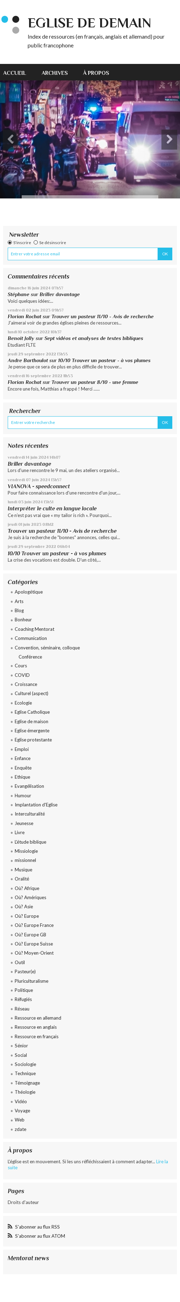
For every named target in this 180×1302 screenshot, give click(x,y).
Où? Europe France (34, 925)
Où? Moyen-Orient (34, 953)
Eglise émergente (32, 730)
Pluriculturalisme (31, 981)
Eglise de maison (31, 721)
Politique (24, 990)
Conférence (30, 657)
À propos (96, 73)
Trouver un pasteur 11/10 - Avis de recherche (102, 316)
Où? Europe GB (30, 934)
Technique (25, 1073)
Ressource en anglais (36, 1027)
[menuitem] (18, 72)
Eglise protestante (33, 739)
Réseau (22, 1009)
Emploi (22, 749)
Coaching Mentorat (34, 629)
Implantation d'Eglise (36, 804)
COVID (22, 675)
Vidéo (21, 1101)
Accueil (14, 73)
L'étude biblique (30, 842)
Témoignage (27, 1083)
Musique (23, 869)
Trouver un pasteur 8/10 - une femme (94, 382)
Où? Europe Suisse (34, 944)
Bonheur (23, 619)
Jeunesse (24, 823)
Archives (55, 73)
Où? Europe (27, 916)
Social (21, 1055)
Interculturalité (30, 814)
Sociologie (25, 1064)
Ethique (22, 777)
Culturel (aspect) (31, 693)
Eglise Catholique (32, 712)
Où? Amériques (30, 897)
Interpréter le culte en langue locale (52, 508)
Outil (20, 962)
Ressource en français (36, 1036)
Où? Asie (24, 906)
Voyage (22, 1110)
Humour (23, 795)
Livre (20, 832)
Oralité (22, 879)
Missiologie (26, 851)
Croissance (26, 684)
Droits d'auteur (23, 1202)
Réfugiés (23, 999)
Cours (21, 665)
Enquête (23, 768)
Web (20, 1120)
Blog (19, 610)
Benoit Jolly (21, 338)
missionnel (25, 860)
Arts (19, 601)
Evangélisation (29, 786)
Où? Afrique (27, 888)
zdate (20, 1129)
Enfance (22, 758)
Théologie (25, 1092)
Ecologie (23, 703)
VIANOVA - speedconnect (39, 486)
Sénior (21, 1045)
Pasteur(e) (25, 971)
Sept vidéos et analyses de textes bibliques (93, 338)
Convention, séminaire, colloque (47, 647)
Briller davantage (60, 294)
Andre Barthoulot (28, 360)
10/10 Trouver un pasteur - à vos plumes (104, 360)
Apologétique (29, 592)
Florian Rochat (24, 316)
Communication (31, 638)
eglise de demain (89, 23)
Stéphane (18, 294)
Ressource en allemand (38, 1018)
